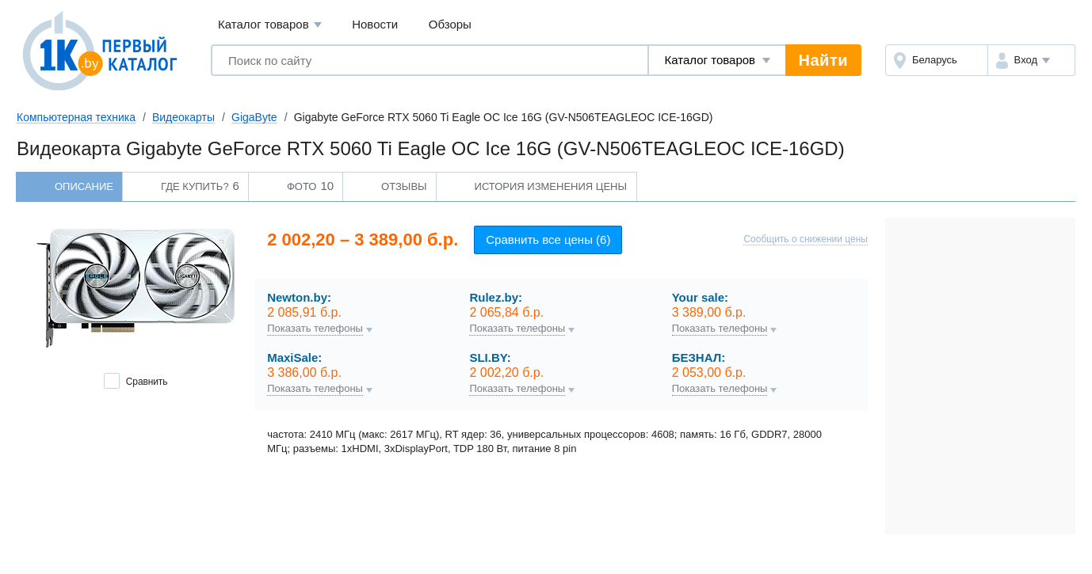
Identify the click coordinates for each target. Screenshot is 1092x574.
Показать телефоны (315, 328)
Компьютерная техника (76, 117)
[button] (1031, 60)
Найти (823, 60)
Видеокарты (183, 117)
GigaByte (254, 117)
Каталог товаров (270, 24)
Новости (375, 24)
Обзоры (450, 24)
